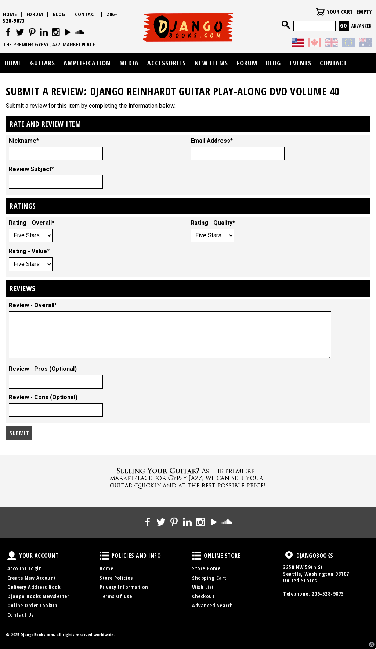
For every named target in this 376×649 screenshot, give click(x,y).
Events (300, 62)
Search (286, 25)
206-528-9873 (328, 593)
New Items (211, 62)
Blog (59, 14)
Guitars (42, 62)
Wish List (203, 587)
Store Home (206, 568)
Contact (86, 14)
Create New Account (31, 577)
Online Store (196, 555)
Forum (34, 14)
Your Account (12, 555)
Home (10, 14)
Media (129, 62)
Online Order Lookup (32, 605)
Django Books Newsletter (38, 596)
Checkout (203, 596)
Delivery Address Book (34, 587)
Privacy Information (124, 587)
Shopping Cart (209, 577)
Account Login (24, 568)
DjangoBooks (289, 555)
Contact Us (20, 614)
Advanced (361, 26)
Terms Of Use (116, 596)
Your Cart (320, 12)
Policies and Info (104, 555)
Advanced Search (212, 605)
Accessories (166, 62)
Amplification (87, 62)
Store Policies (116, 577)
